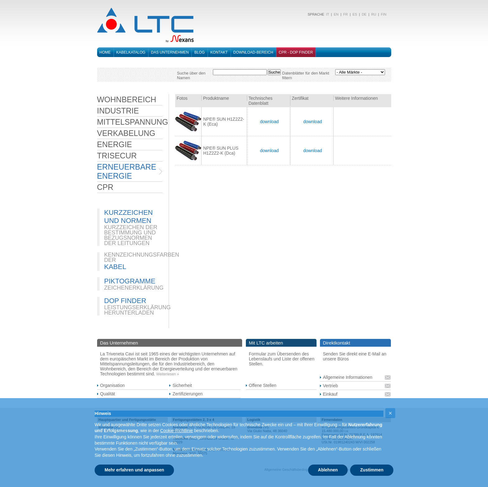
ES (355, 14)
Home (105, 52)
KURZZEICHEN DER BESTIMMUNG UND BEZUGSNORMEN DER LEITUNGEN (130, 235)
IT (327, 14)
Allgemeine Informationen (348, 377)
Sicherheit (182, 385)
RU (373, 14)
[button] (390, 413)
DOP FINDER (125, 301)
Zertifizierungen (187, 393)
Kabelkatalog (131, 52)
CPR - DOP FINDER (296, 52)
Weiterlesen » (167, 374)
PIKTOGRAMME (130, 281)
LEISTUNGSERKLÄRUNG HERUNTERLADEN (137, 310)
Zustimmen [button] (371, 469)
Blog (199, 52)
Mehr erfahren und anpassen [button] (134, 469)
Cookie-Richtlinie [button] (176, 430)
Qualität (107, 393)
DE (364, 14)
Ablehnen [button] (328, 469)
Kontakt (219, 52)
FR (345, 14)
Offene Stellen (262, 385)
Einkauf (330, 394)
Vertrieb (330, 385)
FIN (384, 14)
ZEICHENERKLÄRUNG (134, 288)
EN (336, 14)
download (269, 121)
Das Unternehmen (170, 52)
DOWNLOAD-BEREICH (253, 52)
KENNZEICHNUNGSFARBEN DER (141, 257)
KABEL (115, 267)
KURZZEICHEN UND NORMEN (128, 216)
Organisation (112, 385)
